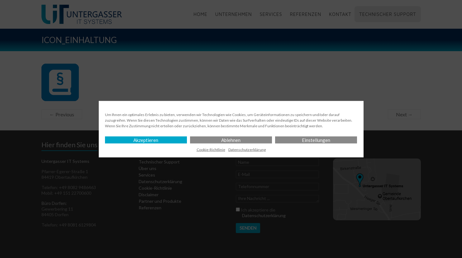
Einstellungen (316, 140)
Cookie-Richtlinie (211, 149)
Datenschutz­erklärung (247, 149)
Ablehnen (231, 140)
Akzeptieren (145, 140)
